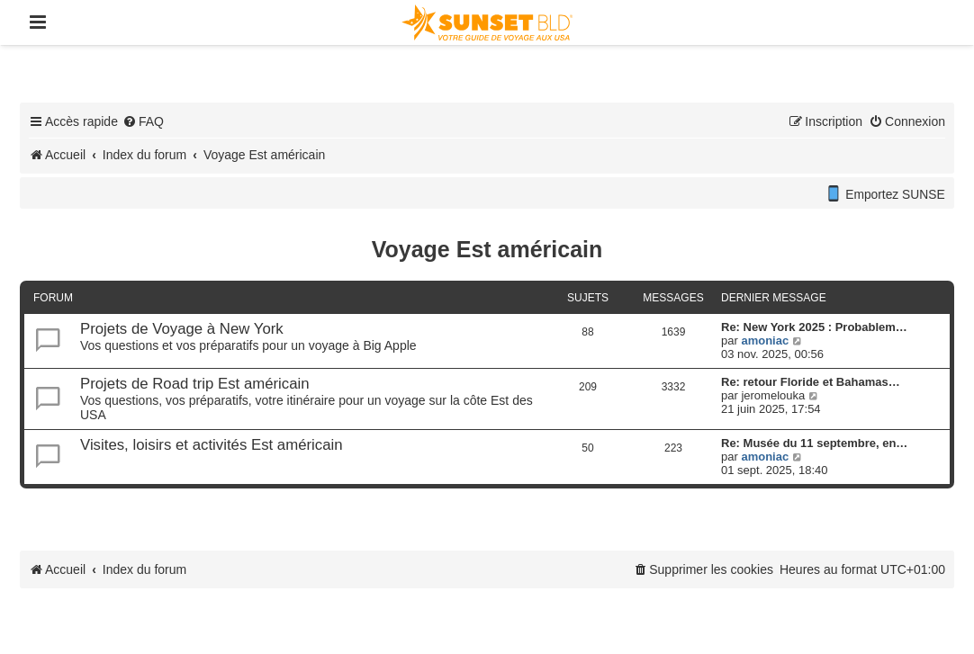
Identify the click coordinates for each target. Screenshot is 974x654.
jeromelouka (773, 395)
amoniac (765, 340)
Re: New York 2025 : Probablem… (814, 327)
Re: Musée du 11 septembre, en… (814, 443)
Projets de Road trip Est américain (195, 383)
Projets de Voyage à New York (182, 328)
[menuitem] (143, 121)
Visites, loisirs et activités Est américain (211, 444)
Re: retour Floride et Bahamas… (810, 382)
